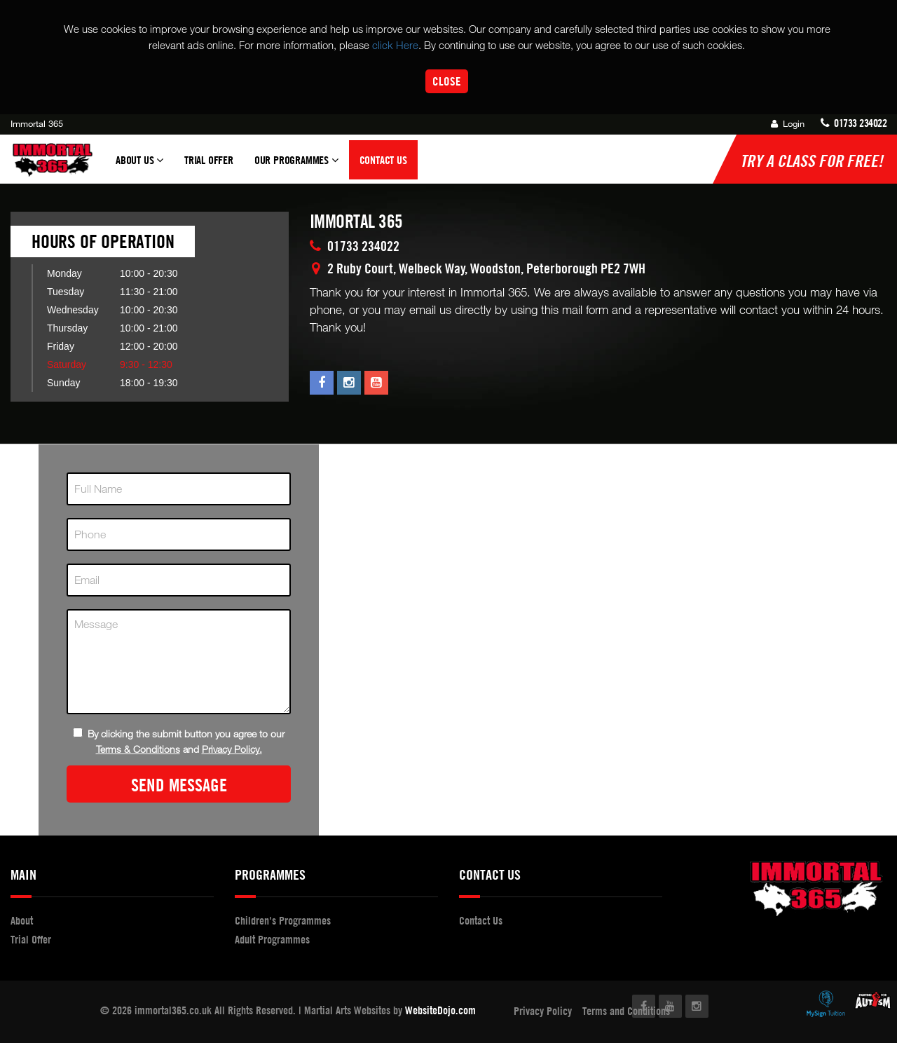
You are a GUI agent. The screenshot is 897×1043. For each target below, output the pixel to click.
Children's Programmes (283, 920)
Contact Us (383, 160)
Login (787, 123)
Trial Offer (208, 160)
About (22, 920)
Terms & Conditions (138, 749)
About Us (139, 166)
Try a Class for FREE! (811, 160)
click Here (395, 45)
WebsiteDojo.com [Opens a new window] (440, 1010)
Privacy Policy (543, 1011)
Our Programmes (296, 166)
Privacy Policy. (232, 749)
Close (446, 81)
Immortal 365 (37, 123)
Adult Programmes (272, 939)
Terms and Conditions (626, 1011)
